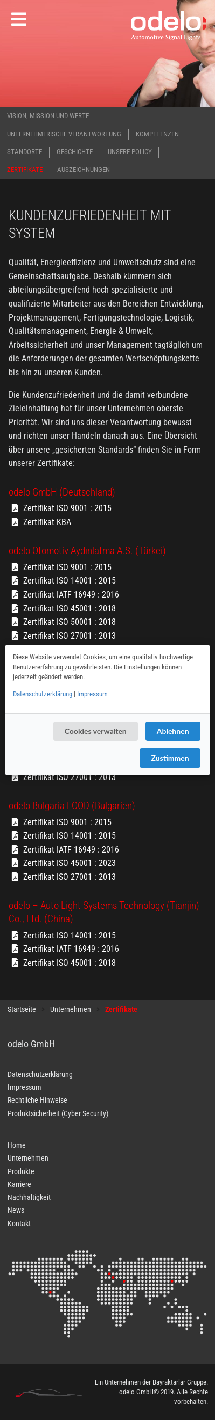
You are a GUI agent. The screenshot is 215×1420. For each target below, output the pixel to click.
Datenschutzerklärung (42, 694)
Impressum (92, 694)
